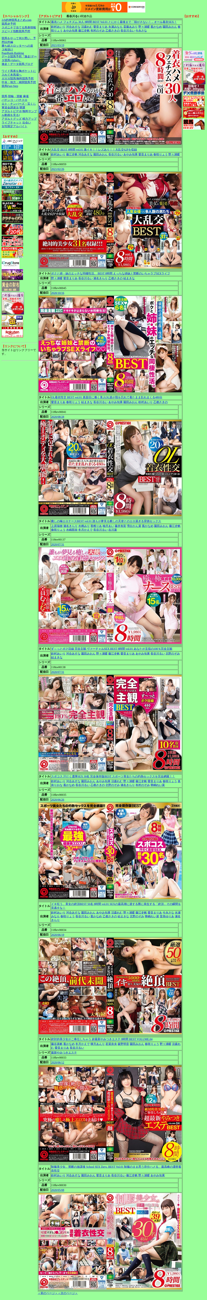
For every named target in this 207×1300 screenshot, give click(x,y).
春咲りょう (160, 154)
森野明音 (123, 1043)
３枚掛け (7, 49)
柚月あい (108, 525)
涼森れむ (87, 26)
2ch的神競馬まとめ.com (16, 19)
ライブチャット (12, 122)
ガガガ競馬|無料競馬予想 (18, 78)
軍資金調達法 (10, 107)
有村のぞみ (97, 30)
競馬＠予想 (9, 23)
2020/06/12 (57, 1062)
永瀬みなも (115, 26)
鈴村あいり (58, 26)
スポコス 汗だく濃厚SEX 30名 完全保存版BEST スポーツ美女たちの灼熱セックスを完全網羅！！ (113, 776)
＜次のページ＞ (68, 1293)
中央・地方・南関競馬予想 (19, 82)
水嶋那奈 (72, 529)
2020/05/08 (57, 1190)
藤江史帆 (84, 30)
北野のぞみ (173, 653)
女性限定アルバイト (14, 126)
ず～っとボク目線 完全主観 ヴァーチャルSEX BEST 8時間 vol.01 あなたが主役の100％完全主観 (111, 648)
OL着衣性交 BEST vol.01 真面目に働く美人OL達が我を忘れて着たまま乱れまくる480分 (106, 397)
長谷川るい (127, 30)
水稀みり (84, 525)
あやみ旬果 (70, 30)
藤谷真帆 (57, 1043)
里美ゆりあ (167, 916)
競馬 (4, 96)
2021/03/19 (57, 45)
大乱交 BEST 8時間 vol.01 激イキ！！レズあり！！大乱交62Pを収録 (94, 149)
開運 (22, 107)
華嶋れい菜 (158, 784)
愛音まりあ (100, 26)
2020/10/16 (57, 292)
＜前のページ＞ (48, 1293)
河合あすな (73, 26)
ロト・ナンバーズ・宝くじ (19, 103)
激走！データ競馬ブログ (17, 64)
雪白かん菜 (134, 525)
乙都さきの (112, 30)
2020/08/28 (57, 416)
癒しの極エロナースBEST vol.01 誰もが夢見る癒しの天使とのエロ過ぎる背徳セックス (106, 521)
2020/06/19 (57, 934)
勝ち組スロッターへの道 (17, 45)
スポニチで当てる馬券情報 (19, 27)
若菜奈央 (111, 1043)
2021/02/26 (57, 169)
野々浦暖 (144, 26)
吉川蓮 (112, 529)
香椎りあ (96, 525)
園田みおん (170, 26)
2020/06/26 (57, 799)
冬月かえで (85, 529)
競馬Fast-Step (10, 86)
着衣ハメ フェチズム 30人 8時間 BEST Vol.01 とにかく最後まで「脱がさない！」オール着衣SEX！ (114, 21)
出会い (26, 122)
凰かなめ (156, 26)
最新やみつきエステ (64, 1052)
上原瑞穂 (57, 525)
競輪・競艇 (15, 96)
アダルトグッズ (12, 118)
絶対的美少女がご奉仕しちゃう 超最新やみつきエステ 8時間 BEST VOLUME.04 (101, 1039)
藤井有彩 (120, 525)
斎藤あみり (130, 26)
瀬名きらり (100, 278)
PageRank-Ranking (13, 53)
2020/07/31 (57, 544)
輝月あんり (97, 1043)
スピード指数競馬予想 (16, 31)
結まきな (129, 278)
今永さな (141, 30)
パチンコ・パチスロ (14, 99)
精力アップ (29, 118)
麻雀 (26, 96)
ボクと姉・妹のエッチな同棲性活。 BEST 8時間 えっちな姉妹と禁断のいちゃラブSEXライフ (110, 273)
